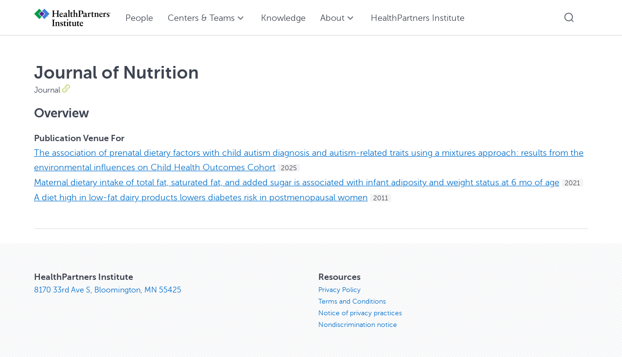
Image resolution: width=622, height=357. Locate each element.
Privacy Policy (339, 289)
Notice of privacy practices (360, 313)
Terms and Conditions (352, 301)
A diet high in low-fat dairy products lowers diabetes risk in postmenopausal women (201, 197)
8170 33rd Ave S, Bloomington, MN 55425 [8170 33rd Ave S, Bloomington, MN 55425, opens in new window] (107, 290)
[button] (569, 17)
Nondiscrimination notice (357, 324)
